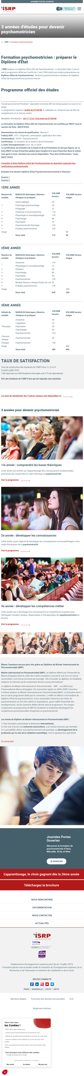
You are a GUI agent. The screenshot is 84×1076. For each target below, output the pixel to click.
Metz (56, 989)
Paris (26, 989)
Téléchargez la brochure (41, 885)
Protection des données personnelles (48, 998)
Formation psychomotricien (21, 42)
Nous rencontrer (42, 899)
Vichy (48, 989)
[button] (5, 1072)
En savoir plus (7, 741)
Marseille (37, 989)
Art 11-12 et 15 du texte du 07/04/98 (39, 118)
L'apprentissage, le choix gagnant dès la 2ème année (41, 874)
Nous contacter (42, 915)
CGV (71, 998)
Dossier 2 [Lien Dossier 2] (5, 180)
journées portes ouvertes (42, 1)
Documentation (42, 907)
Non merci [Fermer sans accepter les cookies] (10, 1064)
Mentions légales (18, 998)
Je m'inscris (56, 861)
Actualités (42, 923)
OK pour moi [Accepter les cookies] (42, 1064)
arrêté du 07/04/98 (33, 110)
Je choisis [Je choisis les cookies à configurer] (26, 1064)
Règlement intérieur (42, 1008)
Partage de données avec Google (16, 1055)
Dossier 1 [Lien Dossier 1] (5, 177)
